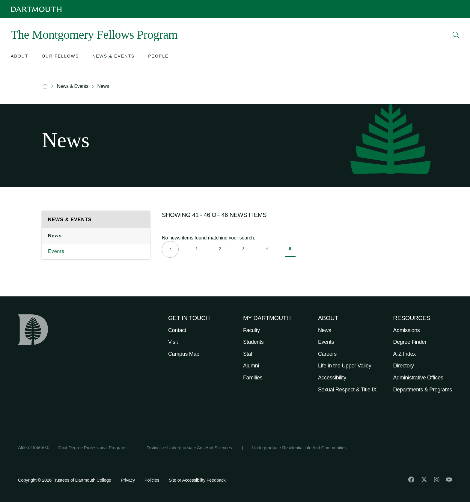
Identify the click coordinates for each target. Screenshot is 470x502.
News (103, 86)
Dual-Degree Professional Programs (92, 447)
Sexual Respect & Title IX (347, 390)
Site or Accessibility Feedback (197, 480)
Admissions (406, 330)
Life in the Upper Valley (344, 366)
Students (253, 342)
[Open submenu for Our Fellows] (60, 57)
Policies (151, 480)
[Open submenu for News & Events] (113, 57)
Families (253, 378)
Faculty (251, 330)
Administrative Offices (418, 378)
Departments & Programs (422, 390)
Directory (403, 366)
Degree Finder (410, 342)
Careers (327, 354)
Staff (248, 354)
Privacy (128, 480)
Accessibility (332, 378)
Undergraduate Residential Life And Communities (299, 447)
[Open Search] (456, 34)
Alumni (251, 366)
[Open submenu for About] (19, 57)
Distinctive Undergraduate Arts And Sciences (190, 447)
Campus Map (183, 354)
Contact (177, 330)
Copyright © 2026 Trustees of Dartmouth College (64, 480)
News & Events (72, 86)
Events (56, 251)
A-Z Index (404, 354)
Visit (173, 342)
